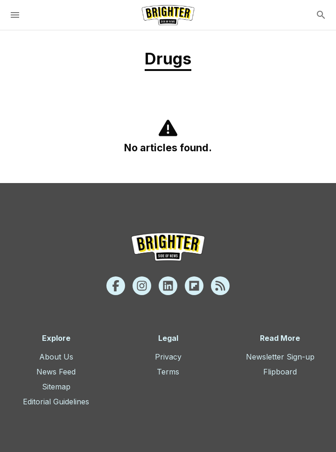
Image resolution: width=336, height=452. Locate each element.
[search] (321, 15)
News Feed (56, 371)
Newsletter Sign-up (280, 356)
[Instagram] (142, 285)
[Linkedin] (168, 285)
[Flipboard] (194, 285)
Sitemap (56, 386)
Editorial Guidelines (56, 401)
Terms (168, 371)
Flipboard (280, 371)
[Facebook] (115, 285)
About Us (56, 356)
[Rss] (220, 285)
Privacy (168, 356)
